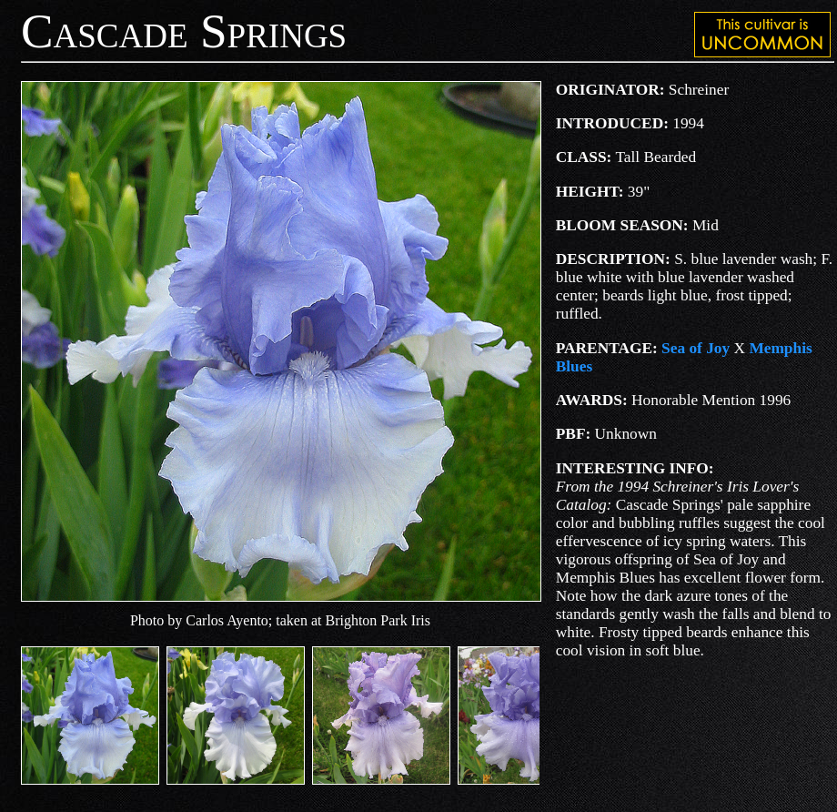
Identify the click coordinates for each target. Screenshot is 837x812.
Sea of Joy (695, 348)
